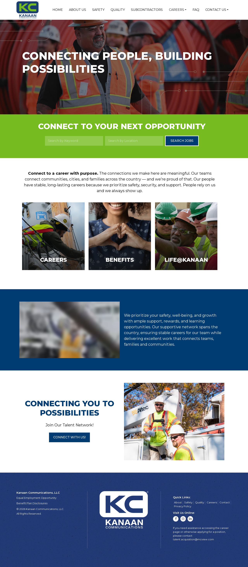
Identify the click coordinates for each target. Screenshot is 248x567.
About (178, 502)
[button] (69, 437)
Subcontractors (147, 10)
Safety (98, 10)
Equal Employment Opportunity (36, 497)
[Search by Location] (134, 141)
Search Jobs (181, 141)
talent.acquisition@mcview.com (193, 539)
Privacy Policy (182, 506)
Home (58, 10)
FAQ (196, 10)
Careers (176, 10)
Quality (118, 10)
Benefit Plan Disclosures (31, 503)
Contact (225, 502)
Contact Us (215, 10)
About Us (77, 10)
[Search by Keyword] (74, 141)
